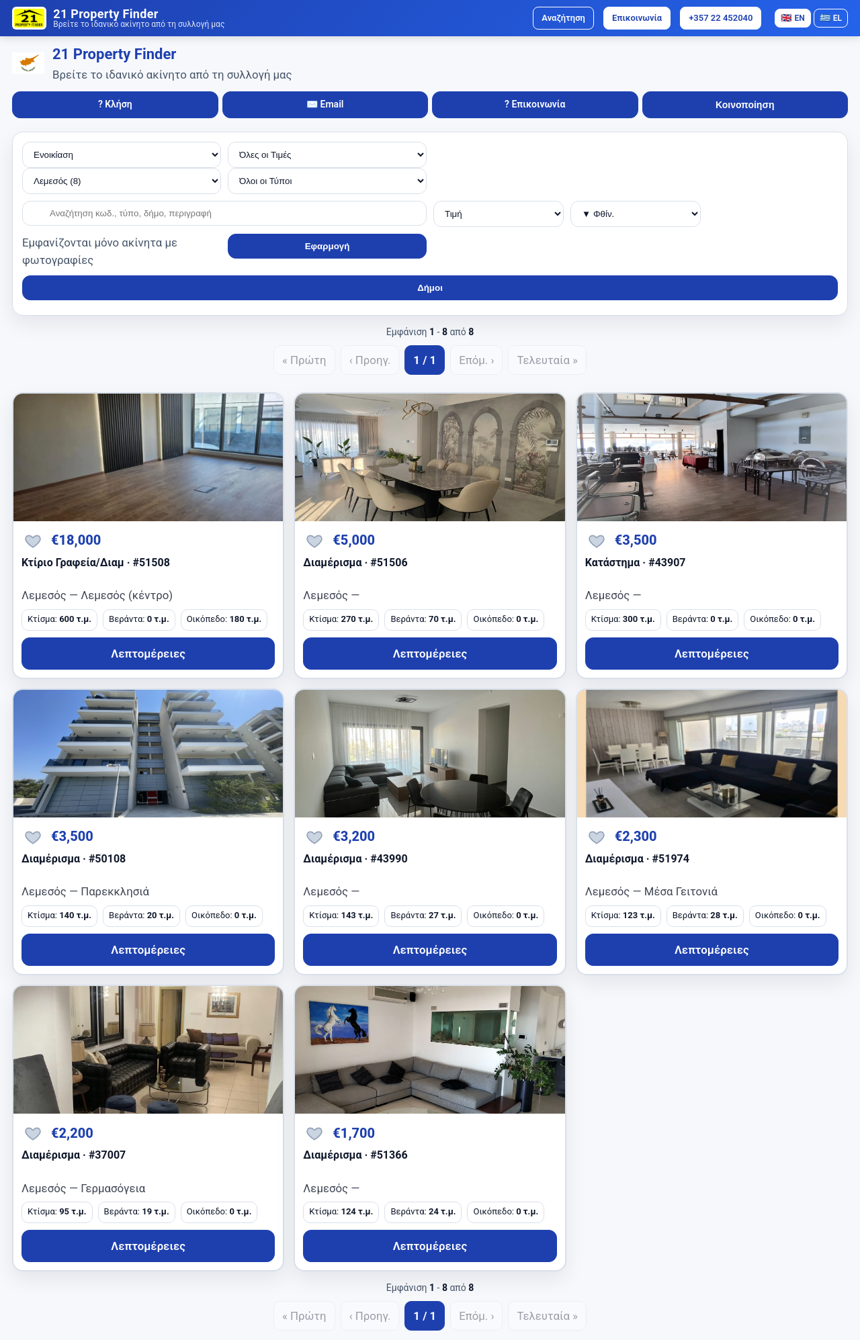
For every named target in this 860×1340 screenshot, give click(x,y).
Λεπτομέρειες (148, 653)
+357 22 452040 (720, 18)
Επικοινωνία (637, 18)
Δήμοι (430, 288)
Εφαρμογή (327, 246)
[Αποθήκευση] (33, 540)
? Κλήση (115, 104)
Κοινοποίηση (745, 104)
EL (831, 18)
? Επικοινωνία (535, 104)
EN (792, 18)
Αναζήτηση (563, 18)
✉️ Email (324, 104)
